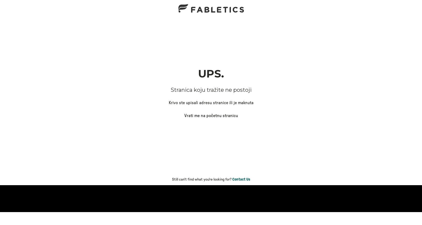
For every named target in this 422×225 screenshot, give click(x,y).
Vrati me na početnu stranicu (211, 116)
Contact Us (241, 179)
